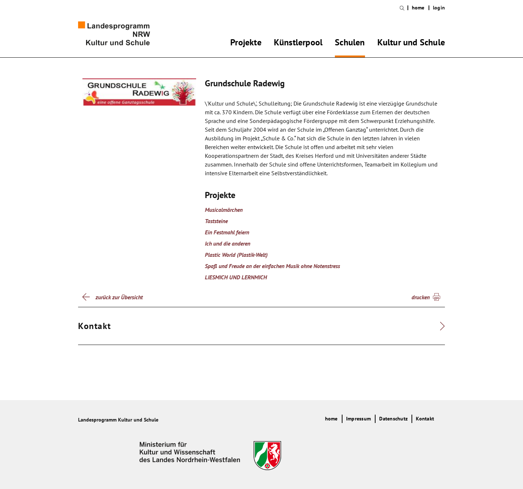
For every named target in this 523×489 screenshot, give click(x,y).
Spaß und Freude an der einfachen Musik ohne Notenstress (272, 266)
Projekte (246, 43)
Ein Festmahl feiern (227, 232)
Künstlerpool (298, 43)
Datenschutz (393, 418)
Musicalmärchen (224, 209)
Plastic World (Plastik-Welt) (236, 254)
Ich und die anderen (227, 243)
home (418, 7)
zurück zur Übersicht (119, 297)
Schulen (350, 43)
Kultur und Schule (411, 43)
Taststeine (216, 221)
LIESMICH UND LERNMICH (236, 277)
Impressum (358, 418)
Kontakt (425, 418)
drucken (420, 297)
